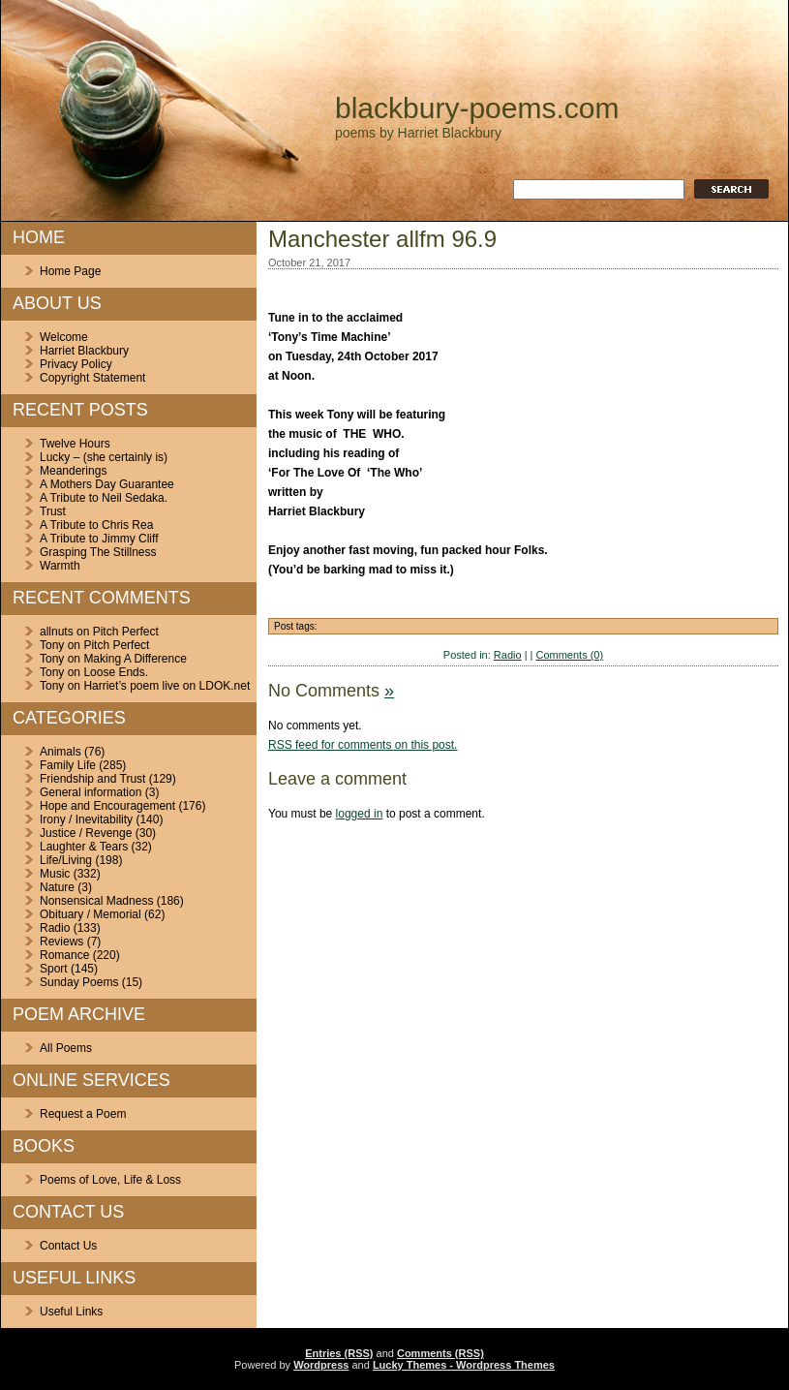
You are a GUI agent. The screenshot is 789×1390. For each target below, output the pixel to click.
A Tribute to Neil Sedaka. (103, 498)
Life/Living (66, 860)
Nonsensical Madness (96, 901)
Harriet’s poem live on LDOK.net (166, 686)
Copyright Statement (92, 378)
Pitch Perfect (126, 631)
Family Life (68, 765)
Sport (54, 968)
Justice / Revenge (86, 833)
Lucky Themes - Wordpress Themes (464, 1365)
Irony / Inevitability (86, 819)
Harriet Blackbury (84, 350)
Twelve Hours (75, 443)
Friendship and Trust (92, 779)
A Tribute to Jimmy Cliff (99, 538)
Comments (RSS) (440, 1353)
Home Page (70, 271)
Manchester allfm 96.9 (382, 239)
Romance (64, 955)
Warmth (60, 565)
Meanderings (73, 471)
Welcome (64, 337)
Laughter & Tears (84, 846)
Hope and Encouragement (107, 806)
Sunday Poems (79, 982)
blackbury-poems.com (477, 108)
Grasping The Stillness (98, 552)
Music (55, 873)
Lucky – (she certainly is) (103, 457)
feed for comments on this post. (362, 745)
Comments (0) (569, 655)
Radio (55, 928)
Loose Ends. (115, 672)
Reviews (61, 941)
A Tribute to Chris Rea (96, 525)
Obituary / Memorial (90, 914)
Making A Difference (135, 658)
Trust (53, 511)
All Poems (66, 1048)
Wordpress (321, 1365)
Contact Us (68, 1245)
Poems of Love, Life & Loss (110, 1180)
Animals (60, 751)
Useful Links (71, 1311)
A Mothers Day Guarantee (107, 484)
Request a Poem (83, 1114)
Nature (57, 887)
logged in (359, 813)
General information (90, 792)
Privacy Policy (76, 364)
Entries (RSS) (339, 1353)
